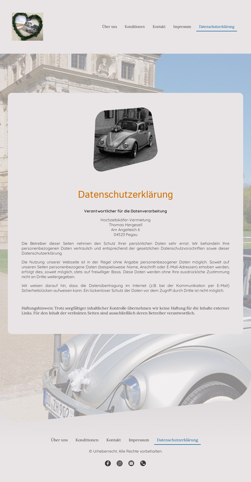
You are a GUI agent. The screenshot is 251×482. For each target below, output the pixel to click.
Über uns (109, 27)
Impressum (182, 27)
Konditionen (135, 27)
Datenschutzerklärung (216, 27)
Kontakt (159, 27)
